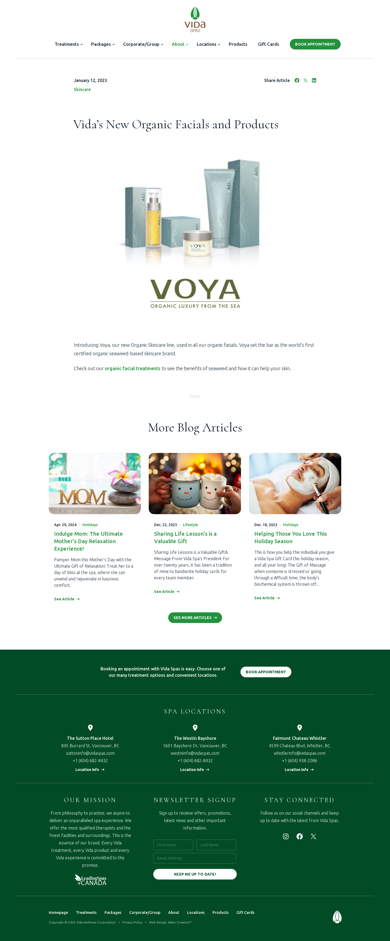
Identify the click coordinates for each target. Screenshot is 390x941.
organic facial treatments (132, 368)
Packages (101, 44)
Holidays (90, 525)
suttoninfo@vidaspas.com (90, 753)
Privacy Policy (132, 922)
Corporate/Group (141, 44)
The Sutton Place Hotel (90, 738)
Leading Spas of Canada (90, 879)
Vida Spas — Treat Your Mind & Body (195, 19)
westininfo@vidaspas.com (195, 753)
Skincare (82, 89)
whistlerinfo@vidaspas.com (299, 753)
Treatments (67, 44)
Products (238, 44)
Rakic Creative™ (180, 922)
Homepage (58, 912)
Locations (206, 44)
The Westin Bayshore (195, 738)
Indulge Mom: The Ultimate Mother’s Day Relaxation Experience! (88, 541)
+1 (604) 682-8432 (90, 760)
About (178, 44)
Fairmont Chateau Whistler (299, 738)
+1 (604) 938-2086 (299, 760)
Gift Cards (268, 44)
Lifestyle (190, 525)
